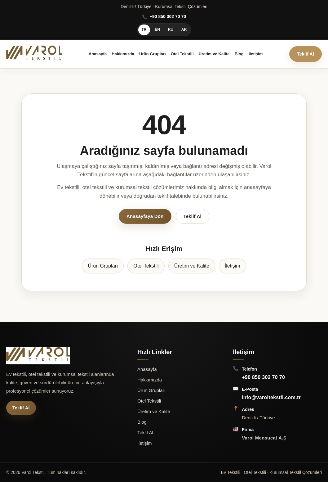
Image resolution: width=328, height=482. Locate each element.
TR (144, 29)
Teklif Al (305, 54)
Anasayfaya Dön (145, 216)
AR (184, 29)
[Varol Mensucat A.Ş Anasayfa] (34, 54)
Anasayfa (98, 54)
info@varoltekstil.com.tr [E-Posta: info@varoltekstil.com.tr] (271, 397)
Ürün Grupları (152, 54)
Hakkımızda (123, 54)
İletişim (256, 54)
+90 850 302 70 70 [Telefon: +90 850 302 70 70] (263, 377)
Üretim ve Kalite (214, 54)
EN (157, 29)
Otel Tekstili (182, 54)
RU (170, 29)
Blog (239, 54)
